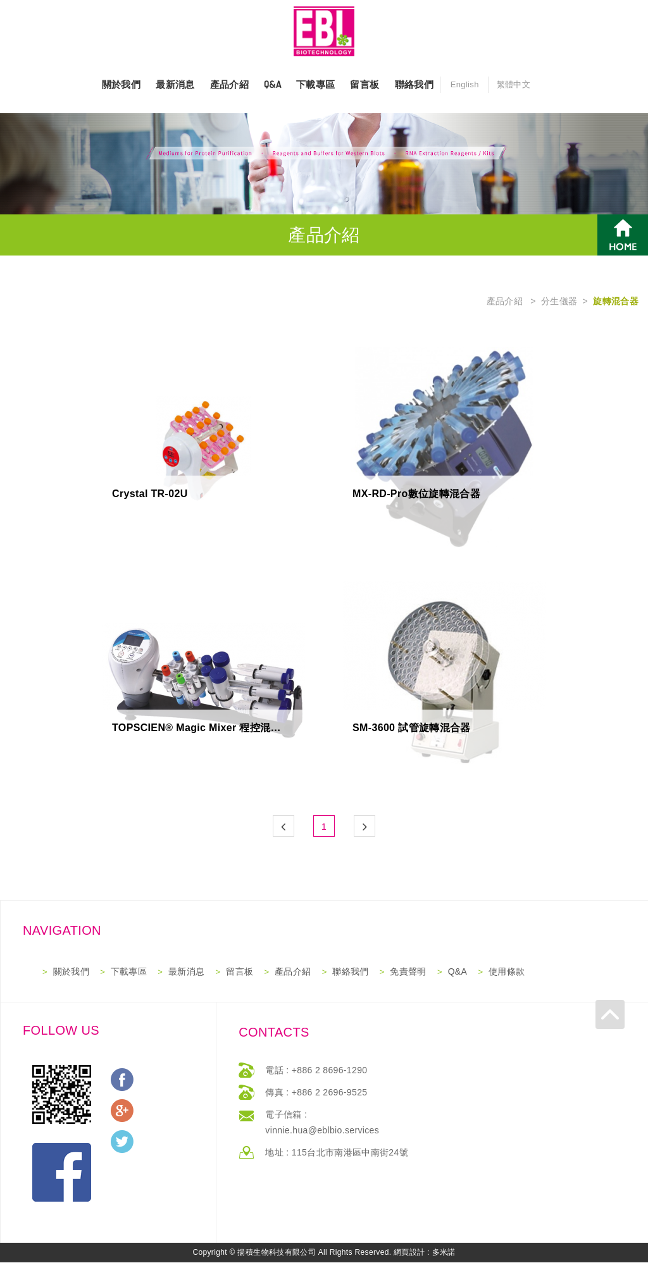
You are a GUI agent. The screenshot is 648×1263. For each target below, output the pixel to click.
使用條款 (507, 972)
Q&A (272, 85)
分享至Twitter (122, 1142)
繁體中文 (513, 85)
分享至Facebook (122, 1080)
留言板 (364, 85)
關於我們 (121, 85)
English (465, 85)
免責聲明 (408, 972)
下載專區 (315, 85)
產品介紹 (229, 85)
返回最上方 (633, 996)
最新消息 (175, 85)
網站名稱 (324, 31)
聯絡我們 (414, 85)
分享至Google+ (122, 1111)
